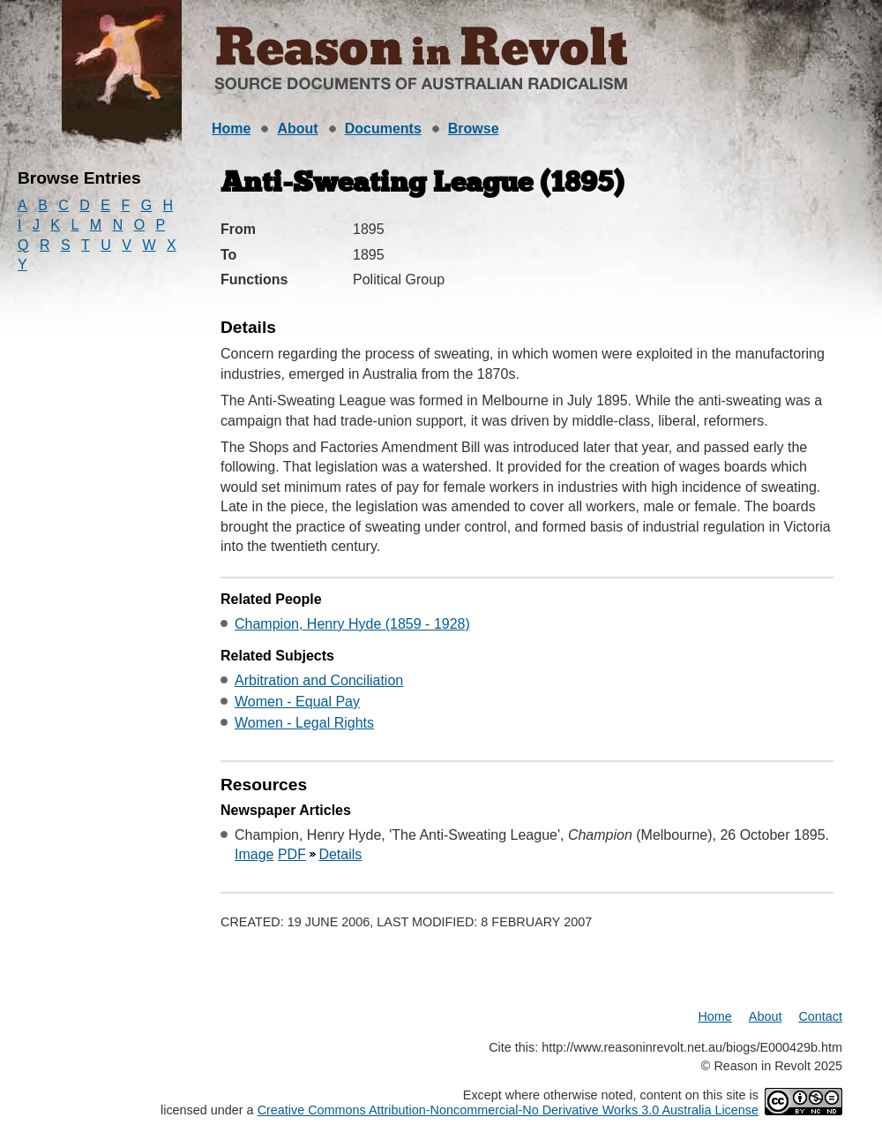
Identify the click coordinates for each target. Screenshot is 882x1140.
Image (254, 854)
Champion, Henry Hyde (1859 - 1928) (352, 623)
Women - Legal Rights (304, 722)
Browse (473, 128)
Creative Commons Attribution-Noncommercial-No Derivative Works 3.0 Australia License (508, 1110)
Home (231, 128)
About (297, 128)
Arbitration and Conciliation (319, 680)
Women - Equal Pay (297, 701)
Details (340, 854)
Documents (383, 128)
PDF (292, 854)
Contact (820, 1016)
